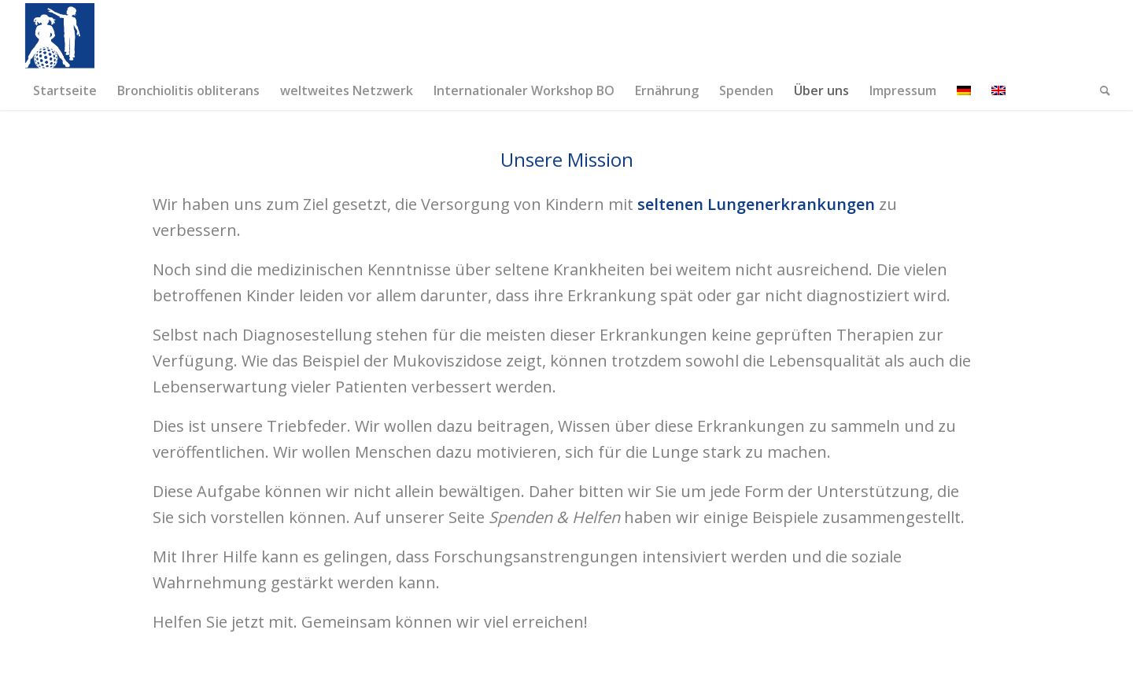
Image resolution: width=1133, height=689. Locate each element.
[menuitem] (65, 90)
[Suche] (1100, 90)
